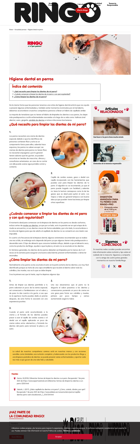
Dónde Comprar (68, 4)
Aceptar (62, 436)
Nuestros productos (52, 4)
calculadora (82, 4)
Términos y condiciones (71, 431)
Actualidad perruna (97, 4)
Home (11, 29)
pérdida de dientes (37, 120)
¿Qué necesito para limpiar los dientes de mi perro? (35, 92)
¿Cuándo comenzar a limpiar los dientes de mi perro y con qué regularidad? (42, 94)
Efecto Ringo (82, 10)
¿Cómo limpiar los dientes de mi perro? (30, 97)
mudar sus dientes (30, 226)
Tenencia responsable (112, 4)
